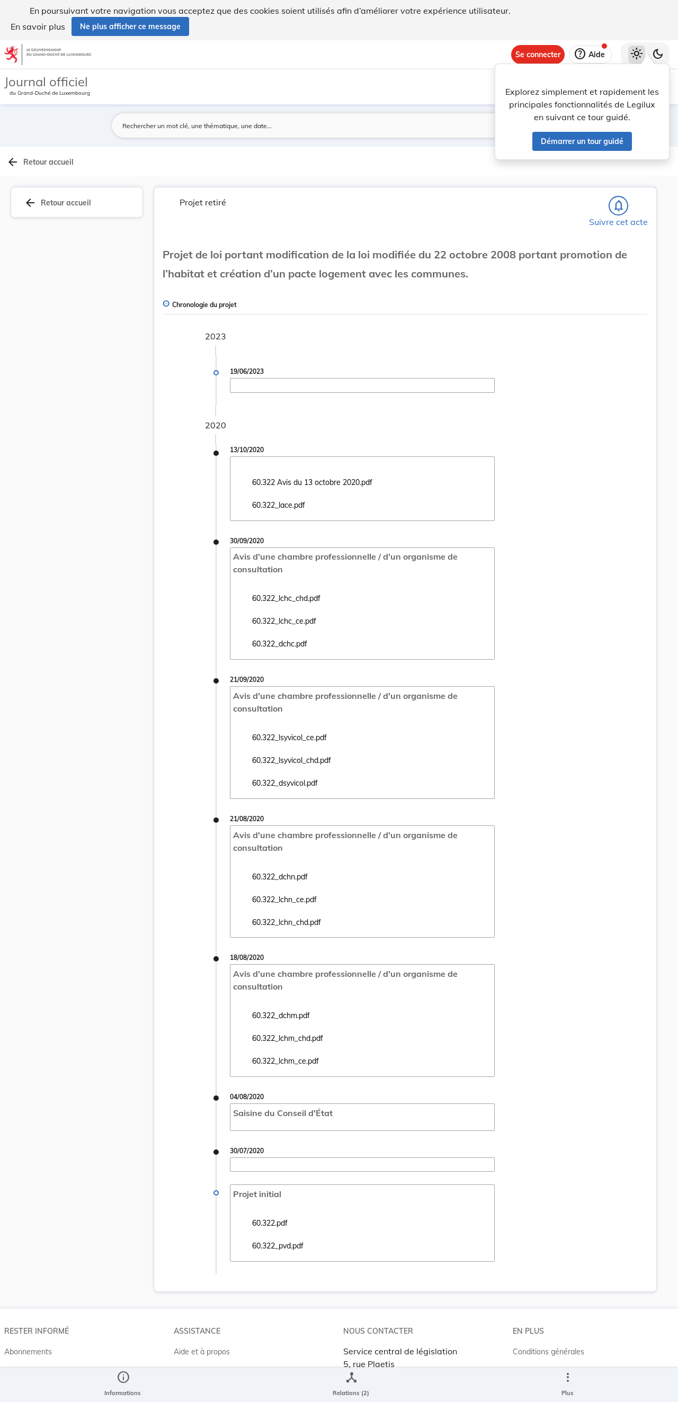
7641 (542, 496)
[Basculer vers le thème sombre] (657, 55)
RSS (11, 1349)
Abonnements (28, 1328)
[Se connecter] (538, 54)
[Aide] (590, 55)
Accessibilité (534, 1371)
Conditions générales (548, 1328)
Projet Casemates (204, 1349)
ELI (179, 1371)
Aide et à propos (202, 1328)
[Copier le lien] (529, 547)
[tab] (637, 184)
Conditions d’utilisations (553, 1349)
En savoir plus (38, 26)
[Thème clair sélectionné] (636, 55)
